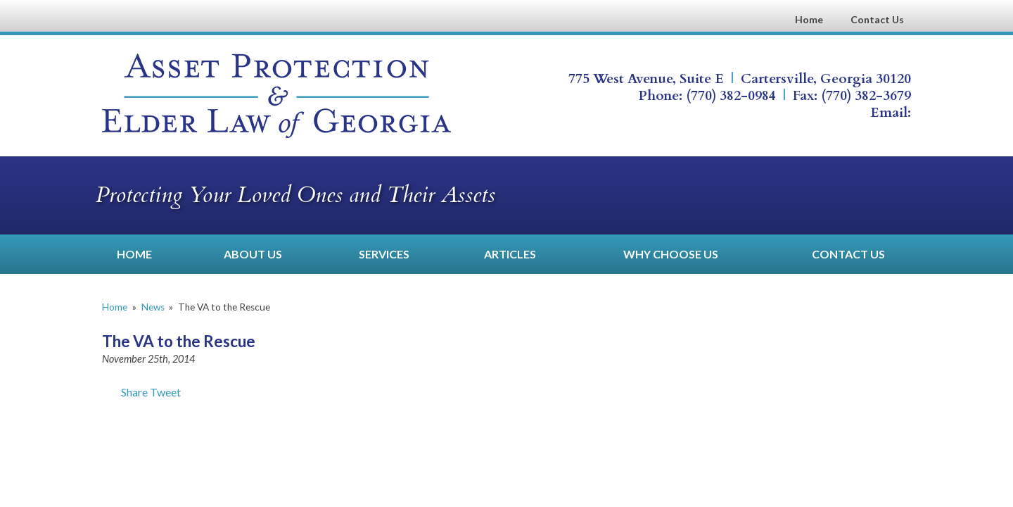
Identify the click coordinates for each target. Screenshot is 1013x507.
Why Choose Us (670, 254)
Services (384, 254)
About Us (253, 254)
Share (125, 392)
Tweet (165, 392)
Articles (510, 254)
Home (809, 19)
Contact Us (877, 19)
